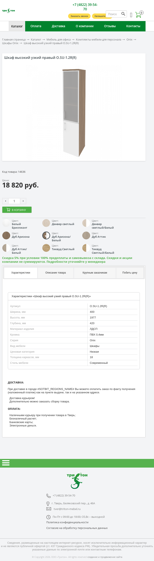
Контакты (133, 26)
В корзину (19, 210)
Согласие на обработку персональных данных (77, 528)
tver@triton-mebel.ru (67, 509)
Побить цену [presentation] (129, 272)
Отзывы (110, 26)
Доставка (58, 26)
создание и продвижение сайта (104, 556)
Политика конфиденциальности (67, 522)
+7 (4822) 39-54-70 (85, 6)
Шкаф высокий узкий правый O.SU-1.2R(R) (51, 43)
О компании (85, 26)
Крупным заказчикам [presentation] (95, 272)
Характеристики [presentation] (20, 272)
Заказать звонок (79, 16)
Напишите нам (102, 16)
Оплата (35, 26)
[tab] (20, 273)
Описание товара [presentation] (55, 272)
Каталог (17, 26)
